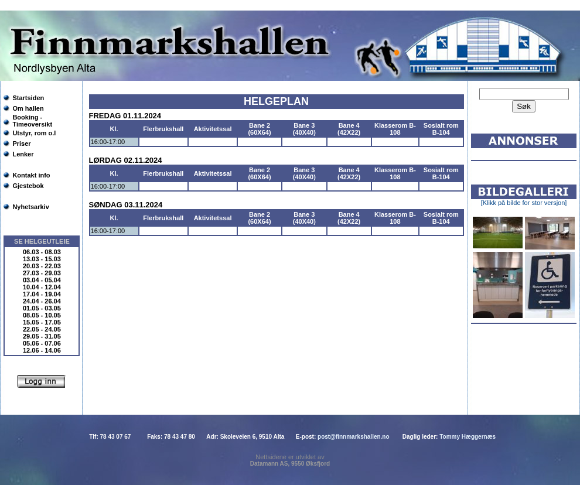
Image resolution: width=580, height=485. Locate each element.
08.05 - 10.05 (42, 315)
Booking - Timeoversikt (32, 121)
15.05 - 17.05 (42, 322)
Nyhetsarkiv (30, 206)
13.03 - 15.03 (42, 258)
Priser (21, 143)
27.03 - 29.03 (42, 272)
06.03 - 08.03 (42, 251)
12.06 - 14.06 (42, 350)
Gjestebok (27, 185)
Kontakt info (31, 175)
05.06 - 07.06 (42, 343)
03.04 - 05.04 (42, 280)
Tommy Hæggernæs (467, 436)
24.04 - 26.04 (42, 301)
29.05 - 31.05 (42, 336)
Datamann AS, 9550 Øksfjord (290, 463)
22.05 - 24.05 (42, 329)
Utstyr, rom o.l (34, 132)
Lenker (22, 154)
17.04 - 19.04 (42, 294)
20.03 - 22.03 (42, 265)
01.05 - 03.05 (42, 308)
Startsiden (28, 97)
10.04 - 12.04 (42, 287)
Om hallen (27, 108)
